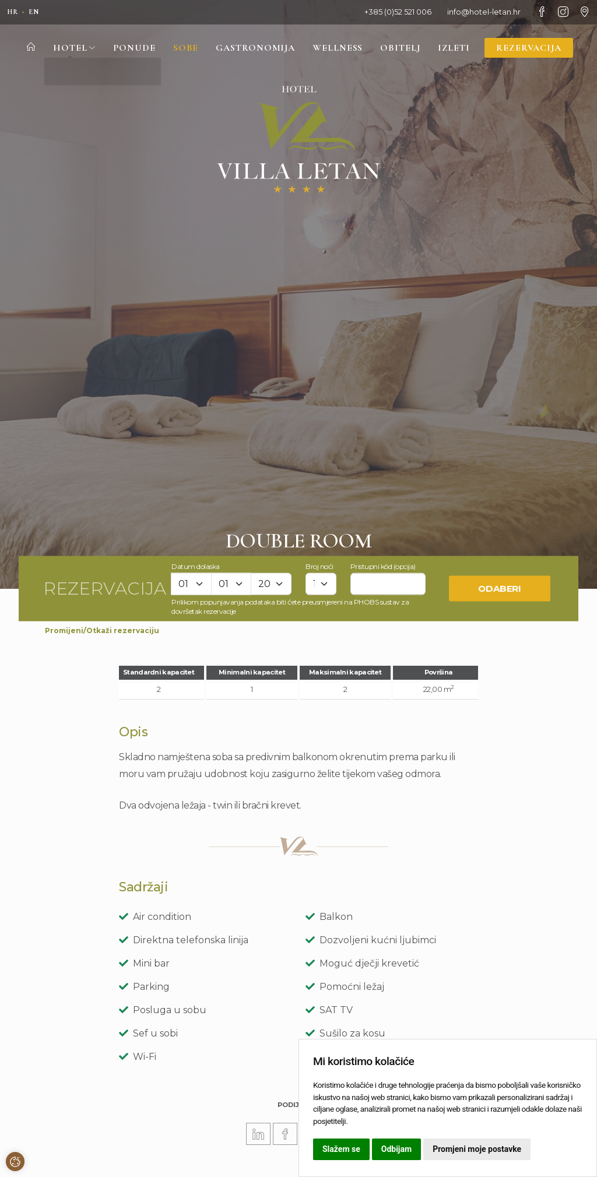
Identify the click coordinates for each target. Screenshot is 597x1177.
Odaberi (500, 588)
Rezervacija (534, 48)
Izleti (457, 48)
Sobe (181, 48)
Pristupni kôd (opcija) (383, 565)
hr (13, 11)
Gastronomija (252, 48)
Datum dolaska (195, 565)
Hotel (67, 48)
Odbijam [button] (396, 1149)
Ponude (128, 48)
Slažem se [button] (341, 1149)
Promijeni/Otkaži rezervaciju (102, 630)
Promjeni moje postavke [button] (477, 1149)
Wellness (338, 48)
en (36, 11)
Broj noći (319, 565)
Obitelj (402, 48)
